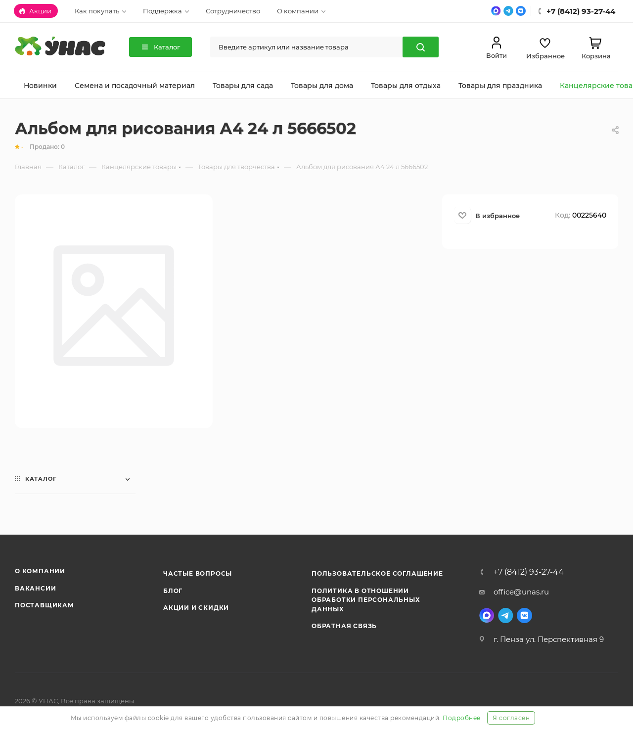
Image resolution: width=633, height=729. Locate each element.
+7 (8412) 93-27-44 (529, 572)
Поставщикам (44, 605)
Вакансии (35, 588)
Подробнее (462, 718)
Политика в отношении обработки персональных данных (366, 600)
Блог (172, 590)
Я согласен (511, 718)
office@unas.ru (521, 591)
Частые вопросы (197, 573)
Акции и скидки (196, 607)
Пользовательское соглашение (377, 573)
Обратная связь (344, 626)
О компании (40, 571)
